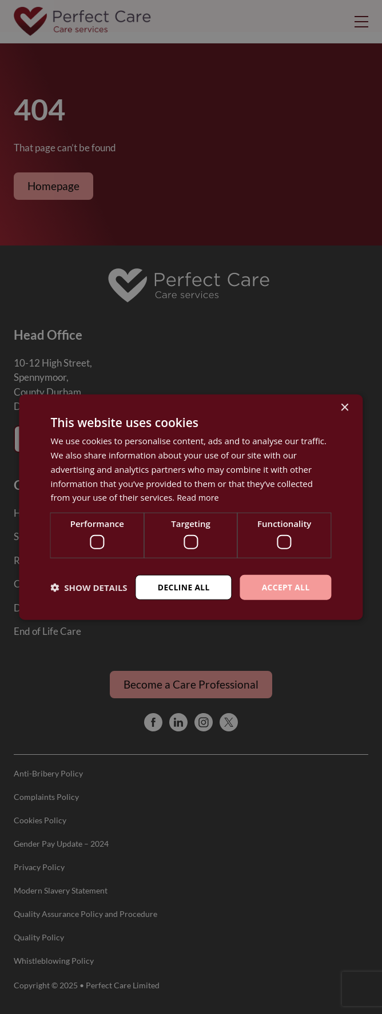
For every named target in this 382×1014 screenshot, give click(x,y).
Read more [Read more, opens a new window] (199, 497)
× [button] (344, 407)
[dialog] (191, 507)
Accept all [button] (285, 586)
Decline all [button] (182, 586)
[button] (88, 587)
